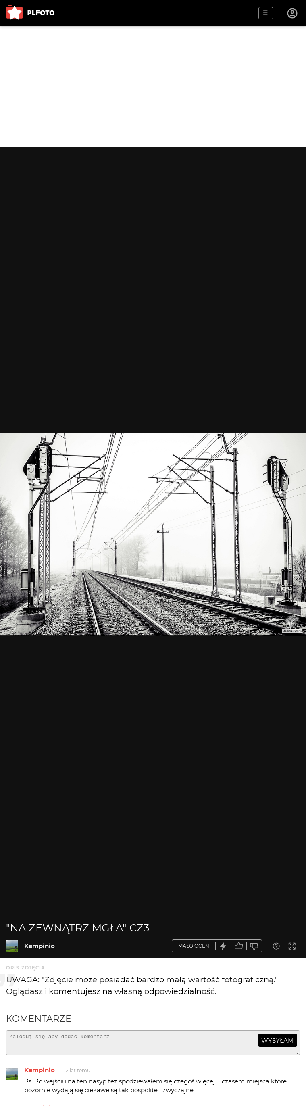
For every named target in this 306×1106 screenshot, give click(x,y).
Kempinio (39, 946)
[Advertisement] (153, 86)
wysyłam (277, 1040)
